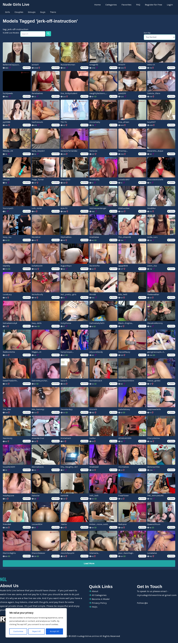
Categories (111, 4)
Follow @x (142, 602)
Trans (53, 12)
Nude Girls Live (16, 4)
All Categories (99, 595)
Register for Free (153, 4)
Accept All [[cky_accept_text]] (54, 631)
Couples (19, 12)
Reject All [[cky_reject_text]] (36, 631)
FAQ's (94, 606)
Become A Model (101, 599)
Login (170, 4)
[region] (36, 622)
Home (97, 4)
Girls (7, 12)
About (95, 591)
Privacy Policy (99, 602)
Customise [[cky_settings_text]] (18, 631)
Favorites (126, 4)
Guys (42, 12)
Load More (89, 563)
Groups (31, 12)
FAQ (138, 4)
